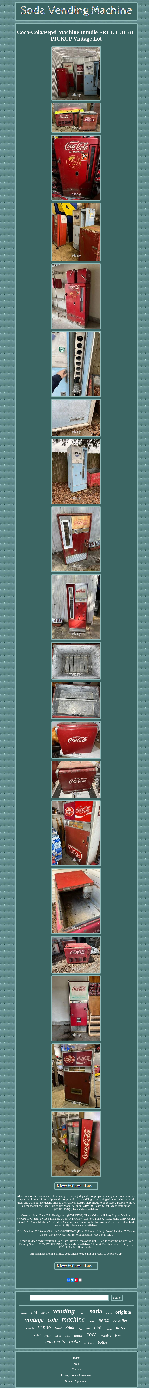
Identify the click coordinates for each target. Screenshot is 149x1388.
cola (53, 1319)
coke (74, 1341)
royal (109, 1329)
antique (24, 1314)
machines (89, 1343)
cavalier (120, 1320)
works (109, 1313)
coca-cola (55, 1342)
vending (63, 1311)
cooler (82, 1313)
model (36, 1335)
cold (34, 1313)
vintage (34, 1319)
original (123, 1312)
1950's (45, 1313)
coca (91, 1334)
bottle (102, 1342)
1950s (58, 1335)
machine (73, 1319)
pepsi (104, 1320)
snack (30, 1328)
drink (69, 1328)
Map (76, 1363)
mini (67, 1335)
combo (47, 1336)
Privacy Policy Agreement (76, 1375)
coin (92, 1321)
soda (96, 1311)
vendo (44, 1327)
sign (80, 1329)
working (106, 1335)
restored (78, 1335)
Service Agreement (76, 1381)
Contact (76, 1369)
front (58, 1328)
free (118, 1335)
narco (121, 1327)
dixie (99, 1327)
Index (76, 1357)
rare (88, 1328)
